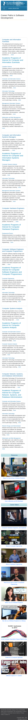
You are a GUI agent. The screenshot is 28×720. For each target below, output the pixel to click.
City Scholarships (18, 711)
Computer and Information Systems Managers (11, 136)
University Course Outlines (13, 713)
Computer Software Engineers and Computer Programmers (13, 250)
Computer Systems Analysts (12, 308)
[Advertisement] (14, 692)
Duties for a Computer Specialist (14, 657)
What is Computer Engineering (14, 546)
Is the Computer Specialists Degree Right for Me (14, 639)
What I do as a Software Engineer (14, 602)
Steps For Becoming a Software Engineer (14, 478)
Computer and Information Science (11, 79)
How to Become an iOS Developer (14, 501)
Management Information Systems (11, 103)
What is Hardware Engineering (14, 564)
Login (10, 8)
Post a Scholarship (20, 709)
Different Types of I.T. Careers (14, 675)
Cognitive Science (7, 66)
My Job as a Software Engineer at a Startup (14, 621)
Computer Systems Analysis (9, 164)
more (12, 54)
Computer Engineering (8, 278)
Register (16, 8)
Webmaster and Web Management (11, 117)
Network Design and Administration (11, 426)
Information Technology (8, 91)
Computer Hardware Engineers (13, 208)
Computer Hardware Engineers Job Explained (14, 527)
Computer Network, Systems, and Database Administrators (12, 375)
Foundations (4, 713)
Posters (24, 711)
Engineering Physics (7, 233)
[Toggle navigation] (4, 8)
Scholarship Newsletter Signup (8, 709)
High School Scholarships (7, 711)
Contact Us (7, 714)
